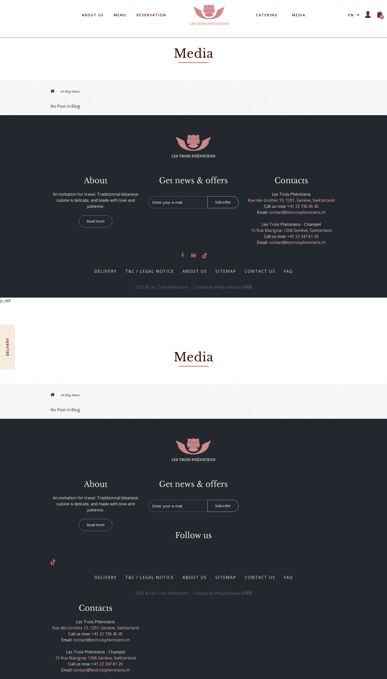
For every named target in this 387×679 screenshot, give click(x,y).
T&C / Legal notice (149, 271)
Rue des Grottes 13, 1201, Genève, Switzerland (291, 200)
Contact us (260, 271)
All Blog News (70, 91)
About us (194, 271)
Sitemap (225, 271)
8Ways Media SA (233, 287)
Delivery (105, 271)
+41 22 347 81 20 (302, 236)
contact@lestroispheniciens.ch (297, 212)
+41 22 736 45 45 (302, 206)
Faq (288, 271)
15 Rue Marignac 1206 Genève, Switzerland (291, 230)
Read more (96, 221)
